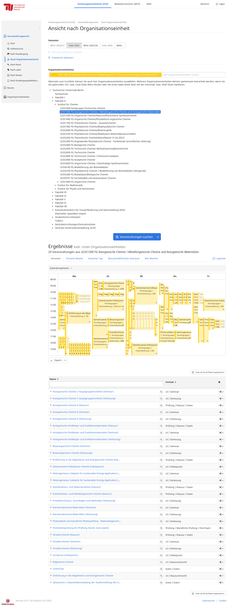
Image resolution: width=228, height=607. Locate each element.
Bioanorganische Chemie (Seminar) (71, 446)
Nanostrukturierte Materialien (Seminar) (74, 507)
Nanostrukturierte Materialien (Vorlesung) (75, 514)
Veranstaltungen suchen (134, 237)
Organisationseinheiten (16, 96)
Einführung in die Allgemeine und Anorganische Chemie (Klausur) (88, 459)
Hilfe (148, 3)
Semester (53, 40)
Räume (8, 87)
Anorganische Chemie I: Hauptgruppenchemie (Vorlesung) (84, 398)
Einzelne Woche (74, 258)
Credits (222, 600)
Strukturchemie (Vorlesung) (67, 548)
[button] (59, 315)
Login (220, 3)
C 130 (86, 316)
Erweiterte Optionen (60, 57)
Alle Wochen (151, 258)
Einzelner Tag (95, 258)
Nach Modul (14, 75)
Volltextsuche (15, 48)
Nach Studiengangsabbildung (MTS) (24, 80)
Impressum (209, 600)
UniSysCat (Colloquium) (65, 555)
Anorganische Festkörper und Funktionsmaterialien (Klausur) (85, 425)
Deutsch (204, 3)
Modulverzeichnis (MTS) (127, 3)
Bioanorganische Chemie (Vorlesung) (72, 452)
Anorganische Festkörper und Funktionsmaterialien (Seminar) (85, 432)
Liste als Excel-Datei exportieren (208, 372)
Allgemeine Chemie (63, 561)
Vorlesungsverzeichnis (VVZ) (92, 3)
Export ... (58, 360)
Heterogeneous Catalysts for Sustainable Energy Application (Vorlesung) (91, 480)
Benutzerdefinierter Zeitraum (123, 258)
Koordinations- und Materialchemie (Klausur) (77, 486)
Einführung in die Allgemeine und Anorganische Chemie (83, 575)
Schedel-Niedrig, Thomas (171, 341)
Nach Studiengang (17, 53)
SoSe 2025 (74, 45)
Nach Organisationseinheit (22, 59)
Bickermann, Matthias (118, 341)
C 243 (152, 350)
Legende (219, 258)
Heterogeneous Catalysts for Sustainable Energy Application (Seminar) (90, 473)
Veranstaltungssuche (16, 36)
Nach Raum (14, 64)
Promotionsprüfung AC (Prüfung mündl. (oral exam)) (81, 527)
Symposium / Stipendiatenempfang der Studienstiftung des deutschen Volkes (94, 582)
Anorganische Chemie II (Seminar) (120, 283)
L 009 (153, 293)
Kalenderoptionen (60, 268)
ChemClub (58, 568)
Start (11, 43)
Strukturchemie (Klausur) (66, 534)
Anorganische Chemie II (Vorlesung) (72, 418)
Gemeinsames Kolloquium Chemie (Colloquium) (121, 300)
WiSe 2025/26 (90, 45)
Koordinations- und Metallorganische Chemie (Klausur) (82, 493)
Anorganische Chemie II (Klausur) (71, 405)
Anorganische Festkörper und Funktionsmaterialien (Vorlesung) (86, 439)
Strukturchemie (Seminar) (66, 541)
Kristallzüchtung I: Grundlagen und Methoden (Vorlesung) (84, 500)
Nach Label (14, 69)
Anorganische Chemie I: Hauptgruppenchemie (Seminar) (83, 391)
